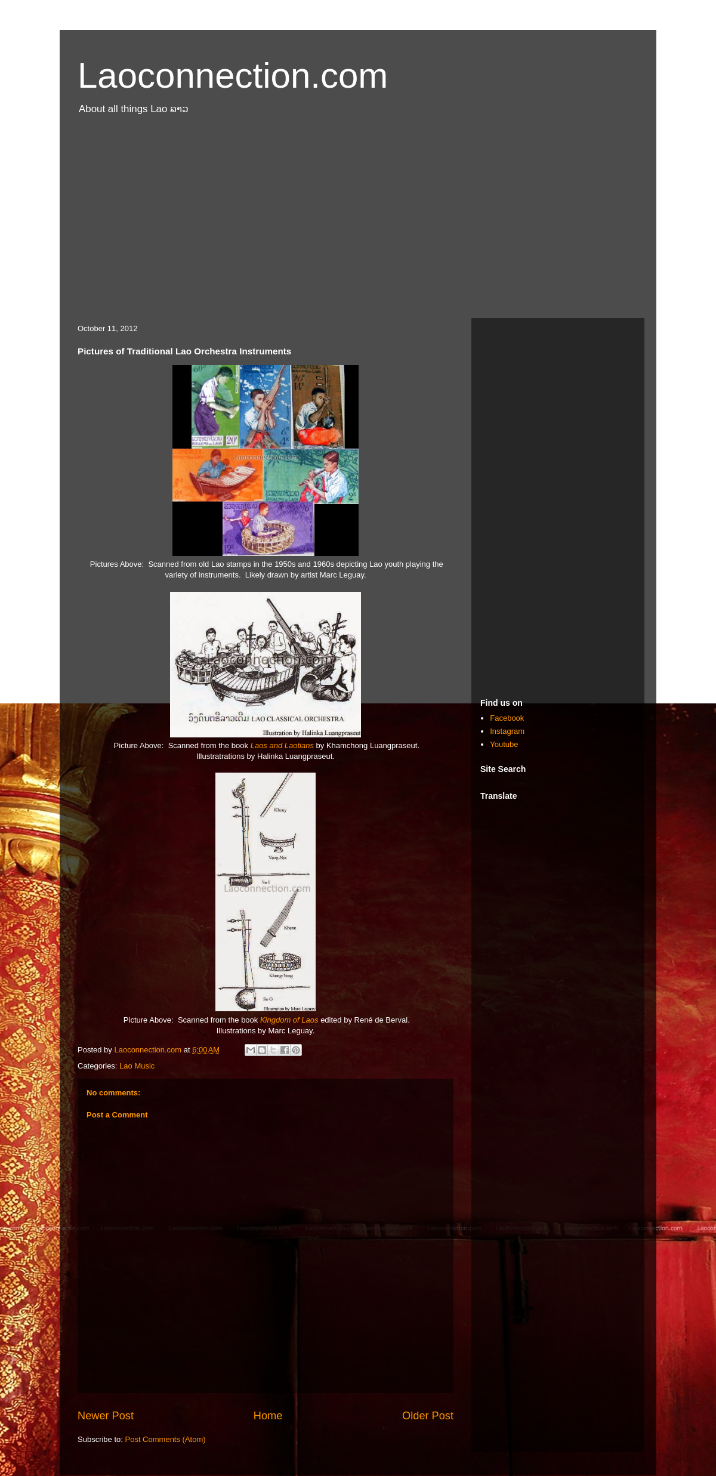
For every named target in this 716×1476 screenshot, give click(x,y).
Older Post (427, 1416)
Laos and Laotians (282, 745)
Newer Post (106, 1416)
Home (268, 1416)
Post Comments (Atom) (165, 1439)
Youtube (504, 744)
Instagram (507, 731)
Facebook (507, 718)
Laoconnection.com (233, 75)
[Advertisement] (358, 222)
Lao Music (137, 1065)
